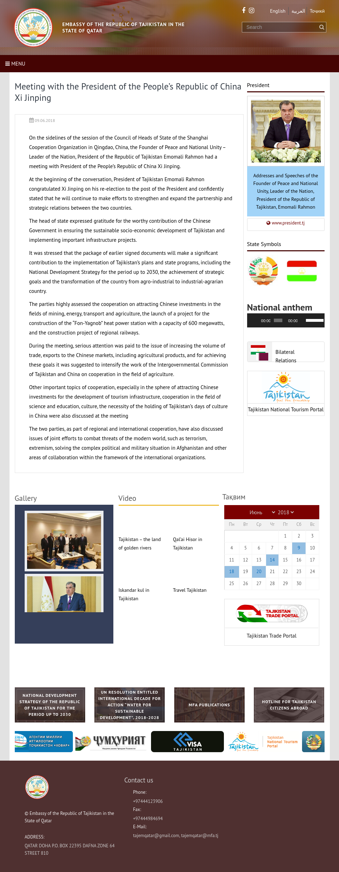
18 (231, 572)
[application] (286, 320)
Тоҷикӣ (317, 11)
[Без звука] (303, 320)
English (277, 11)
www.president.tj (285, 223)
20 (258, 572)
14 (272, 560)
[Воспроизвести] (256, 320)
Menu (15, 63)
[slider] (278, 320)
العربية (298, 11)
